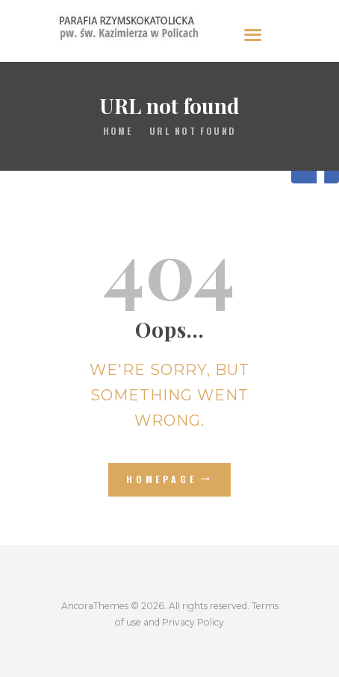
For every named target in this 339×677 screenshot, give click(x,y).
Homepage (161, 479)
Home (118, 131)
